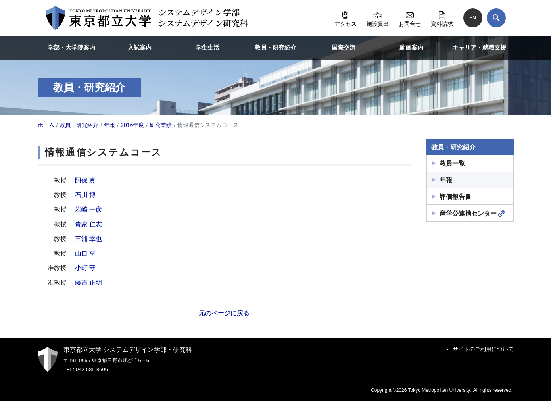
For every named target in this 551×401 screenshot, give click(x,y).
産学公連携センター (472, 213)
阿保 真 (85, 180)
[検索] (496, 17)
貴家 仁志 (88, 224)
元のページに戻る (224, 313)
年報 (446, 180)
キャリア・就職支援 (479, 47)
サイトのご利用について (483, 349)
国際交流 (343, 47)
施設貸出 (378, 18)
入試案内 (140, 47)
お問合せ (410, 18)
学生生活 (207, 47)
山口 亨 (85, 253)
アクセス (345, 18)
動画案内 (411, 47)
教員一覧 (452, 163)
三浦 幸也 (88, 238)
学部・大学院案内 (71, 47)
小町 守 (85, 267)
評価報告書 (455, 196)
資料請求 (442, 18)
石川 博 (85, 194)
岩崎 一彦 (88, 209)
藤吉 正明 (88, 282)
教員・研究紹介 (275, 47)
